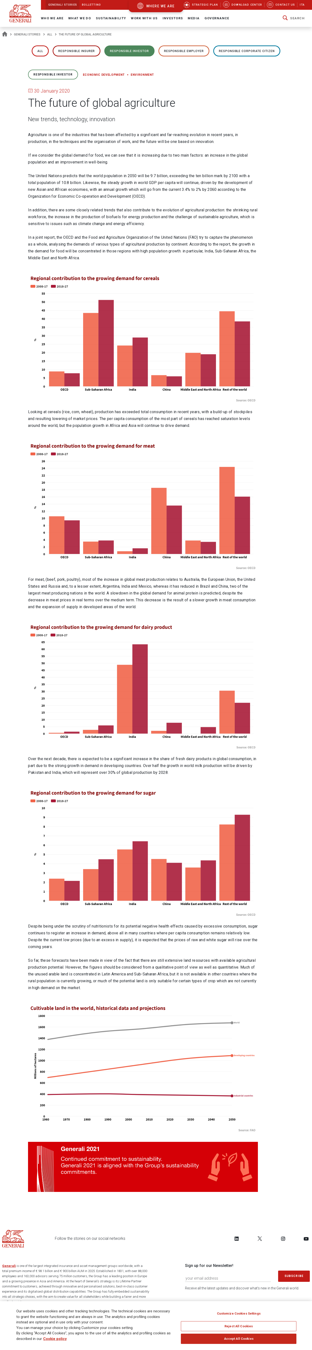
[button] (294, 18)
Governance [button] (217, 18)
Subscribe (293, 1276)
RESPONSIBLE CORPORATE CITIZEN (247, 51)
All (49, 34)
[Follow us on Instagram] (283, 1238)
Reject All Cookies (238, 1326)
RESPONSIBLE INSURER (76, 51)
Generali (9, 1266)
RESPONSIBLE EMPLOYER (184, 51)
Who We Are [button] (52, 18)
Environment (142, 74)
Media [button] (193, 18)
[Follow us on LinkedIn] (236, 1238)
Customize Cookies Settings (239, 1313)
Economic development (104, 74)
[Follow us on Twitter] (259, 1238)
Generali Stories (27, 34)
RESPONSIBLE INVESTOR (129, 51)
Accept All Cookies (239, 1338)
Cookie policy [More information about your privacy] (55, 1339)
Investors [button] (173, 18)
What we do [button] (79, 18)
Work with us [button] (144, 18)
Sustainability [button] (111, 18)
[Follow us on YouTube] (306, 1238)
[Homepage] (4, 34)
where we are (160, 6)
